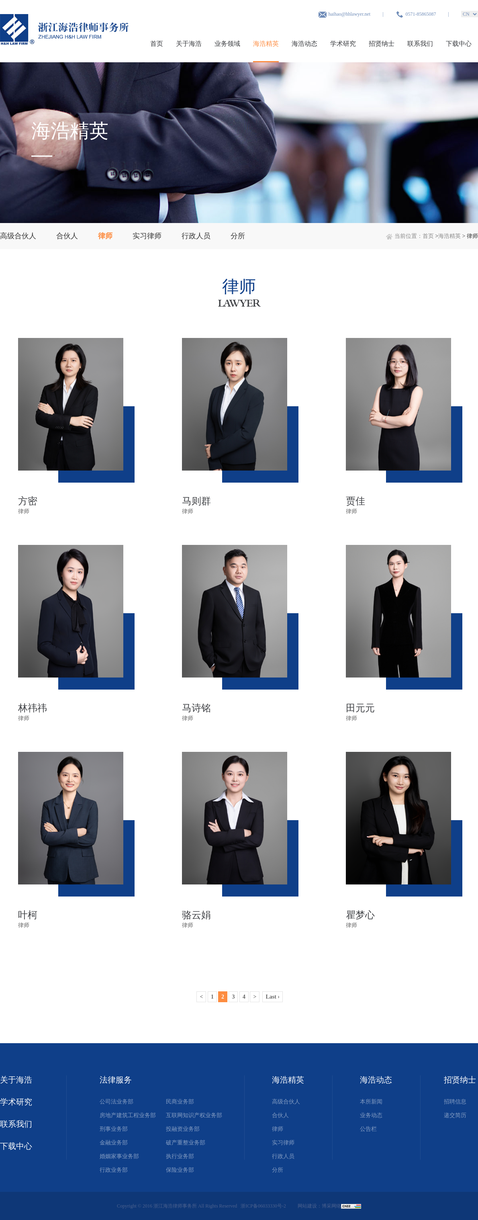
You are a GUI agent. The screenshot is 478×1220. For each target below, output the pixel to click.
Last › (273, 997)
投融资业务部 (183, 1129)
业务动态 (371, 1115)
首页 (156, 43)
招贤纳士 (381, 43)
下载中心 (459, 43)
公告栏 (368, 1129)
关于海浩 (189, 43)
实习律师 (283, 1143)
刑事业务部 (114, 1129)
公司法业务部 (116, 1102)
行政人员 (283, 1156)
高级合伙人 (286, 1102)
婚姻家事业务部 (119, 1156)
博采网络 (331, 1206)
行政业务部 (114, 1170)
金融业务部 (114, 1143)
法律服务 (116, 1079)
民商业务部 (180, 1102)
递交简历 (455, 1115)
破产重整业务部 (185, 1143)
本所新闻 (371, 1102)
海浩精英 (266, 43)
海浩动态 (304, 43)
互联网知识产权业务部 (194, 1115)
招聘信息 (455, 1102)
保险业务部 (180, 1170)
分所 (277, 1170)
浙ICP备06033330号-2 (264, 1206)
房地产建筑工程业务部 (128, 1115)
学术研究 (343, 43)
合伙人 (280, 1115)
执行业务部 (180, 1156)
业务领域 (227, 43)
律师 (277, 1129)
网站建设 (307, 1206)
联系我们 (420, 43)
